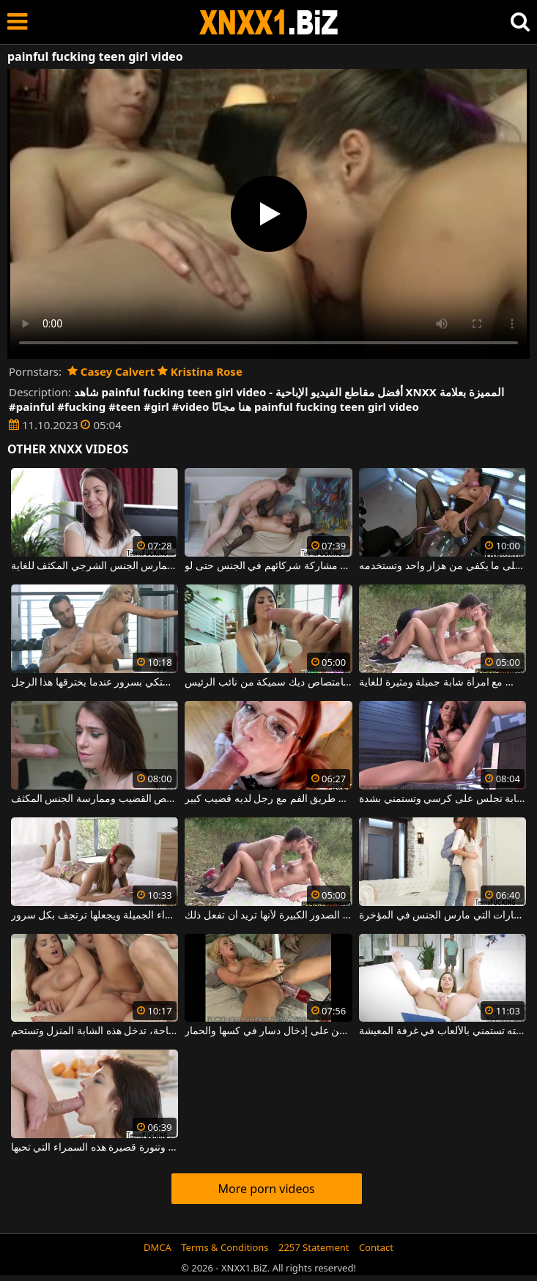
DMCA (157, 1247)
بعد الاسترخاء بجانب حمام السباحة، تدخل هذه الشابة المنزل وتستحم (94, 1031)
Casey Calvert (111, 371)
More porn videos (266, 1189)
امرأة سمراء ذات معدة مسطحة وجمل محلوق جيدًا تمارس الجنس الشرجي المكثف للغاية (94, 566)
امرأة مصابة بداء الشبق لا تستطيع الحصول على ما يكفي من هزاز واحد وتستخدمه (442, 566)
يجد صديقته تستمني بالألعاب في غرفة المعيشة (442, 1031)
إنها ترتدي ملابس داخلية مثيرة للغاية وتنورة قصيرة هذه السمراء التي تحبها (94, 1148)
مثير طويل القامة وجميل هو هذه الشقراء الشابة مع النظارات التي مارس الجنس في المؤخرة (442, 915)
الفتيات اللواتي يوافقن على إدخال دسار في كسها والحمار (268, 1031)
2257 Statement (313, 1247)
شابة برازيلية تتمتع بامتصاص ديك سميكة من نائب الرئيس (268, 682)
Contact (376, 1247)
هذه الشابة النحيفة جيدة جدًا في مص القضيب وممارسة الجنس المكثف (94, 799)
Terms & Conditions (224, 1247)
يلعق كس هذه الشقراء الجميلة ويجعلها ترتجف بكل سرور (94, 915)
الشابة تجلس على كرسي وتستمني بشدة (442, 799)
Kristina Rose (200, 371)
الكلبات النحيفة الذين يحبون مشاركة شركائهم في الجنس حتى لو (268, 566)
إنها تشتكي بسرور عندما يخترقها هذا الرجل (94, 682)
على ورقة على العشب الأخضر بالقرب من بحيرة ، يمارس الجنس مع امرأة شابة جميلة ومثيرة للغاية (442, 682)
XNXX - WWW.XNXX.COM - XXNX (268, 22)
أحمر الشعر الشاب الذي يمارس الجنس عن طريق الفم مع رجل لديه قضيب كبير (268, 799)
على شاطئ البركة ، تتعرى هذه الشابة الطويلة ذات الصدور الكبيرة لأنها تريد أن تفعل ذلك (268, 915)
